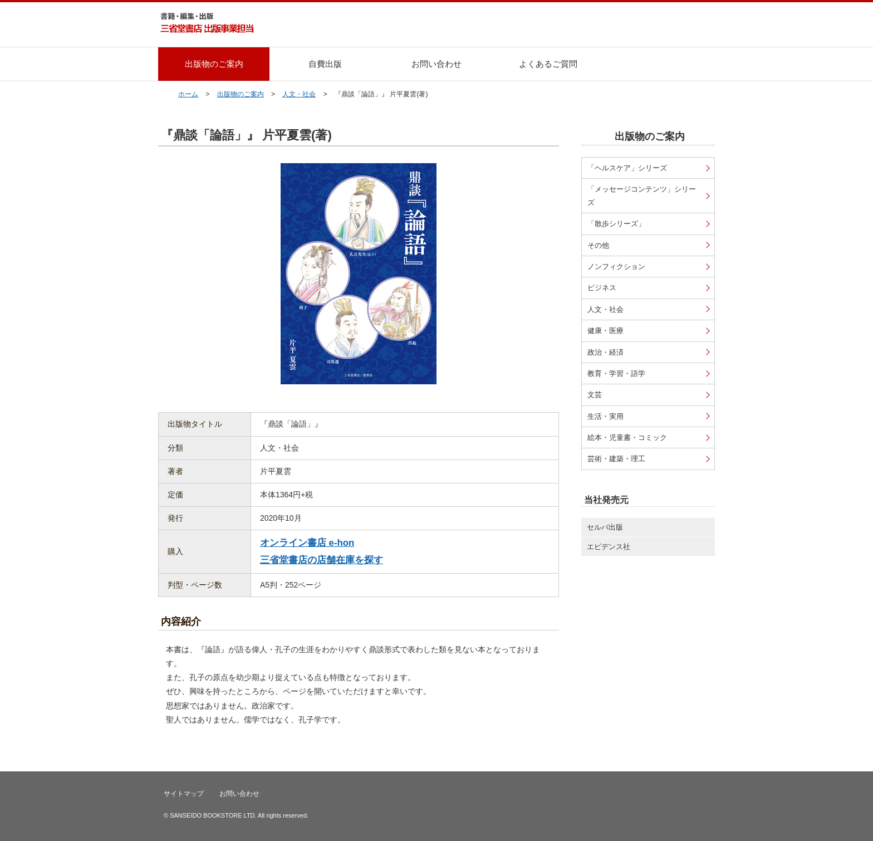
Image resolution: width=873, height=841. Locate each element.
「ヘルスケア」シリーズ (627, 168)
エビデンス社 (608, 546)
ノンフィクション (616, 266)
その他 (598, 245)
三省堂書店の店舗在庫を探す (321, 560)
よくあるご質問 (548, 64)
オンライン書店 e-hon (307, 542)
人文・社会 (299, 94)
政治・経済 (605, 352)
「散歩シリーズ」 (616, 223)
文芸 (594, 394)
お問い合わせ (436, 64)
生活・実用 (605, 416)
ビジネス (601, 287)
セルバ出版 (605, 527)
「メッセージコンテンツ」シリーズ (641, 195)
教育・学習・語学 (616, 373)
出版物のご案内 (214, 64)
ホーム (188, 94)
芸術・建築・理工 (616, 458)
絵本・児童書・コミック (627, 437)
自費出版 (325, 64)
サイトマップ (184, 794)
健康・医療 (605, 330)
